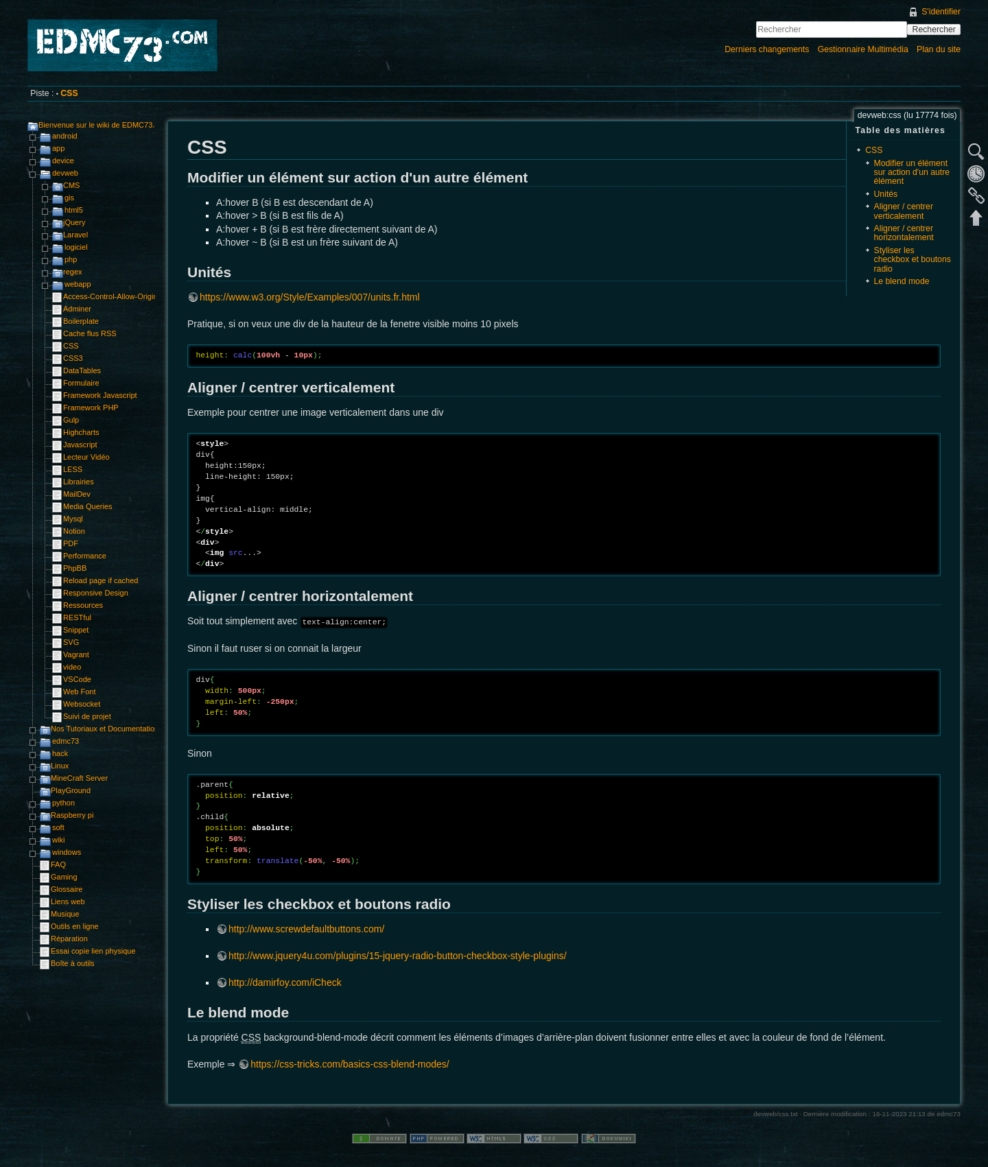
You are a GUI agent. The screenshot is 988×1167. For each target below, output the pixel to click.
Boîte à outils (73, 963)
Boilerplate (81, 321)
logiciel (76, 247)
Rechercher (934, 29)
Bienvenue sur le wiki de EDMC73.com (103, 125)
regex (72, 272)
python (63, 803)
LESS (72, 469)
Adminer (77, 309)
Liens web (68, 901)
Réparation (69, 938)
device (63, 160)
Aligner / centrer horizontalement (904, 233)
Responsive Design (95, 593)
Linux (60, 766)
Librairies (78, 482)
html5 (73, 210)
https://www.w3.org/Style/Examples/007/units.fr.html (310, 297)
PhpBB (74, 568)
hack (60, 753)
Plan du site (939, 49)
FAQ (58, 864)
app (58, 148)
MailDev (77, 494)
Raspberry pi (72, 815)
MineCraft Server (79, 778)
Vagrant (76, 654)
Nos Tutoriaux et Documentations (107, 728)
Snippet (76, 630)
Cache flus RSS (90, 333)
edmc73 (65, 741)
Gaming (64, 877)
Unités (886, 194)
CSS (69, 93)
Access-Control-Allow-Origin (110, 296)
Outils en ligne (75, 926)
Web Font (79, 691)
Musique (65, 914)
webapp (77, 284)
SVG (71, 642)
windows (66, 852)
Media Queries (88, 506)
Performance (84, 556)
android (65, 136)
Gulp (71, 420)
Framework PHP (91, 407)
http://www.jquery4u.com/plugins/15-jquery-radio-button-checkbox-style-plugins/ (397, 955)
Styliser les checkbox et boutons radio (912, 260)
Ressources (83, 605)
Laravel (75, 235)
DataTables (82, 370)
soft (58, 827)
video (72, 667)
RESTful (77, 617)
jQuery (74, 222)
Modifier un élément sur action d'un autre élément (912, 172)
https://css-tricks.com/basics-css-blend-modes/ (349, 1064)
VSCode (77, 679)
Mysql (73, 519)
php (70, 259)
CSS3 (73, 358)
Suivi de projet (87, 716)
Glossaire (66, 889)
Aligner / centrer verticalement (903, 211)
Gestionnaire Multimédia (863, 49)
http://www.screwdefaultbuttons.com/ (306, 928)
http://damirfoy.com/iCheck (285, 982)
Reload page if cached (100, 580)
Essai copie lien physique (93, 951)
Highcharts (81, 432)
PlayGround (71, 790)
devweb (65, 173)
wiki (58, 840)
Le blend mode (902, 281)
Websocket (81, 704)
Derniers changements (767, 49)
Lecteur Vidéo (86, 457)
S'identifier (941, 11)
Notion (74, 531)
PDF (70, 543)
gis (69, 197)
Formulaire (81, 383)
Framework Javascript (100, 395)
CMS (71, 185)
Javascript (80, 444)
